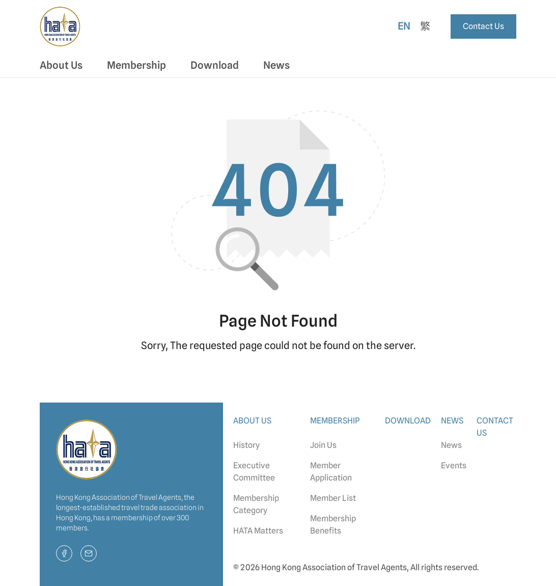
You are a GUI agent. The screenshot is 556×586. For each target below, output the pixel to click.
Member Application (331, 472)
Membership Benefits (333, 525)
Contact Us (483, 26)
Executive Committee (254, 472)
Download (214, 65)
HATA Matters (258, 531)
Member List (333, 498)
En (404, 26)
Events (453, 465)
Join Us (323, 445)
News (451, 445)
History (246, 445)
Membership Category (256, 504)
